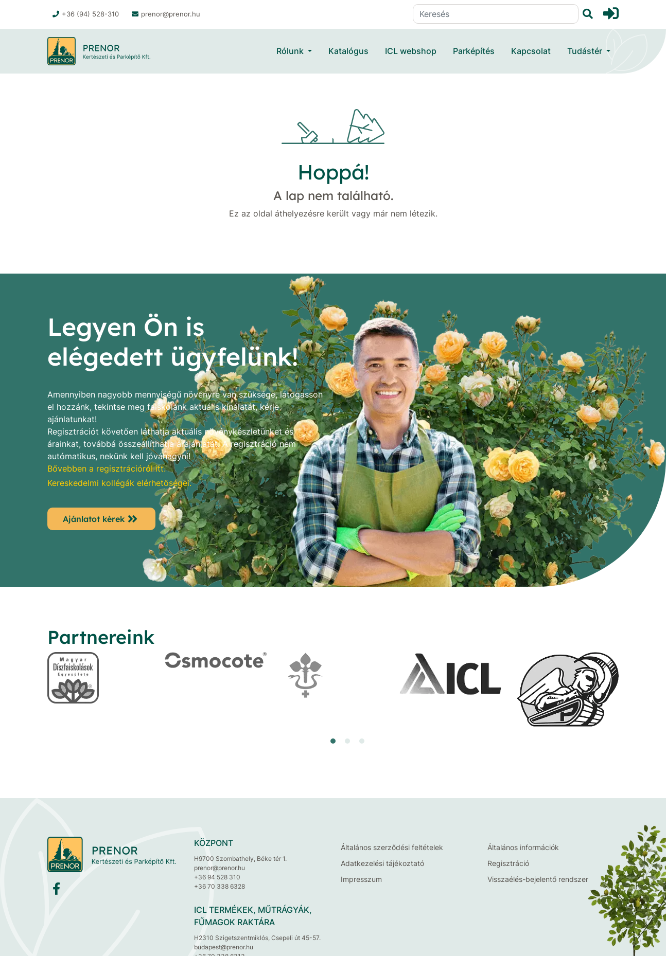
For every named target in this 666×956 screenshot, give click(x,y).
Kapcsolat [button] (531, 51)
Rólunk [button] (291, 51)
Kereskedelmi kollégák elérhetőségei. (119, 483)
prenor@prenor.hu (166, 14)
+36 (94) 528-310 (85, 14)
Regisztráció (508, 863)
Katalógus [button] (348, 51)
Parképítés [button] (474, 51)
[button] (333, 741)
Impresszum (361, 879)
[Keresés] (496, 14)
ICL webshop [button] (410, 51)
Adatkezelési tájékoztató (382, 863)
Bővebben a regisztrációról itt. (106, 468)
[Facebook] (56, 891)
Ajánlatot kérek (94, 519)
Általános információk (523, 847)
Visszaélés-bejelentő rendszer (537, 879)
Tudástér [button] (585, 51)
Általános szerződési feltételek (392, 847)
